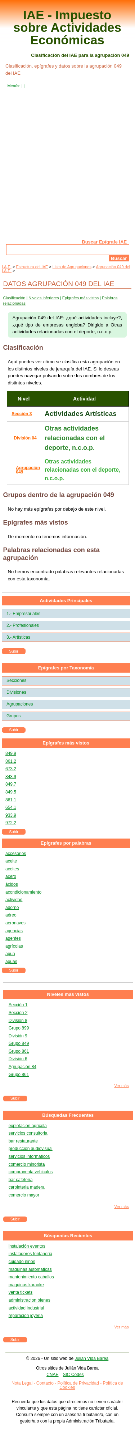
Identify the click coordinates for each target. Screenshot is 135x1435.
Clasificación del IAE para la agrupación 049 (80, 55)
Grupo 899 (19, 1028)
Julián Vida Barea (91, 1358)
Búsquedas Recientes (68, 1235)
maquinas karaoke (26, 1284)
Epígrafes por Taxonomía (66, 667)
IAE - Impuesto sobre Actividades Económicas (67, 27)
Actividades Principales (66, 600)
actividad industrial (26, 1308)
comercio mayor (24, 1195)
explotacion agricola (28, 1125)
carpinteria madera (27, 1187)
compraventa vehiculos (31, 1171)
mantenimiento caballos (31, 1276)
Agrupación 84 (22, 1066)
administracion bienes (29, 1300)
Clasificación (14, 298)
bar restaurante (23, 1141)
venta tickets (21, 1292)
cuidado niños (22, 1261)
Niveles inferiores (43, 298)
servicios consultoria (28, 1133)
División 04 (25, 438)
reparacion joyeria (26, 1315)
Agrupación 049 (28, 470)
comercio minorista (27, 1164)
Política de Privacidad (78, 1383)
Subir (13, 651)
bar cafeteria (21, 1179)
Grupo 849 (19, 1043)
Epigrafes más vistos (80, 298)
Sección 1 (18, 1004)
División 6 (18, 1058)
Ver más (121, 1086)
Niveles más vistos (68, 994)
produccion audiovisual (31, 1148)
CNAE (52, 1374)
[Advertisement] (67, 169)
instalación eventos (27, 1246)
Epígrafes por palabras (66, 843)
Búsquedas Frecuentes (68, 1115)
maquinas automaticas (30, 1269)
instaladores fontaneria (30, 1253)
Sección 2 (18, 1012)
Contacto (45, 1383)
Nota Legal (22, 1383)
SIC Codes (73, 1374)
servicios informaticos (29, 1156)
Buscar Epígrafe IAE (104, 242)
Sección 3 (22, 413)
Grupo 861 (19, 1051)
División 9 (18, 1035)
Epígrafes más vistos (65, 743)
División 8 (18, 1020)
